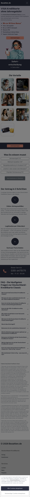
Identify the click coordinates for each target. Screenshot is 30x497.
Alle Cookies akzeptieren (15, 488)
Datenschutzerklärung (15, 480)
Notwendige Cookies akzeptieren (15, 493)
